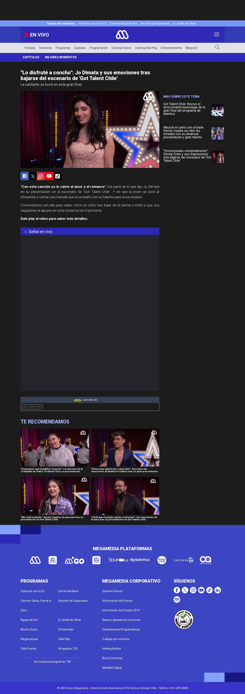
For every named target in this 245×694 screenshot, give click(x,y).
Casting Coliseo (121, 47)
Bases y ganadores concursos (121, 619)
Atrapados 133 (68, 648)
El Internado (66, 629)
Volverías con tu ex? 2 (92, 23)
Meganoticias (29, 639)
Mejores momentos (61, 57)
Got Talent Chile (32, 406)
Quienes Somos (112, 591)
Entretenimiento (171, 47)
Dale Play (64, 639)
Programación (99, 47)
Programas (63, 47)
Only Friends (28, 648)
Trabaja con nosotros (115, 639)
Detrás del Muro (68, 591)
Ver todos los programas (52, 661)
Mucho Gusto (29, 629)
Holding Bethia (111, 648)
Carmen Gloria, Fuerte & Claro (36, 605)
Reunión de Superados (155, 23)
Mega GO (191, 47)
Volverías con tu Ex (33, 591)
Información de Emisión (117, 600)
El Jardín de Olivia (184, 23)
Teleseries (45, 47)
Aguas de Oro (29, 619)
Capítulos (80, 47)
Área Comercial (112, 658)
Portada (30, 47)
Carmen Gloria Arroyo (123, 23)
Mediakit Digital (112, 667)
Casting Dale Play (146, 47)
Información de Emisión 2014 (121, 610)
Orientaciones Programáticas (121, 629)
